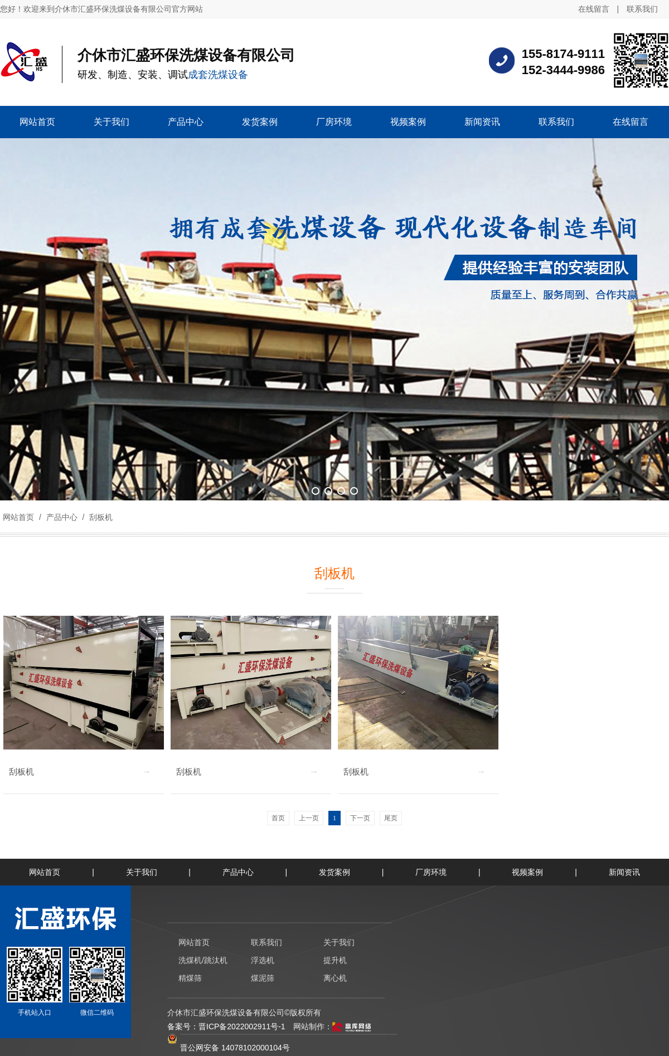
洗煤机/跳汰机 (202, 960)
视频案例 (527, 872)
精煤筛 (190, 978)
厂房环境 (431, 872)
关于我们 (141, 872)
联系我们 (642, 8)
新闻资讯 (624, 872)
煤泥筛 (262, 978)
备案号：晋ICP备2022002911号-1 (226, 1026)
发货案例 (334, 872)
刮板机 (100, 517)
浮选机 (262, 960)
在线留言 (593, 8)
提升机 (335, 960)
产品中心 (62, 517)
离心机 (335, 978)
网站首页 (18, 517)
